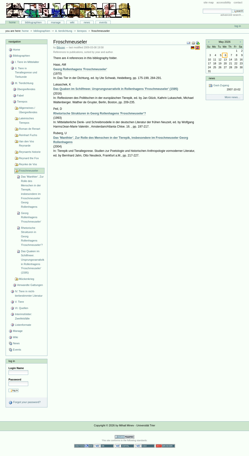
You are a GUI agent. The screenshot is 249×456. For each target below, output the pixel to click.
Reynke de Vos (28, 164)
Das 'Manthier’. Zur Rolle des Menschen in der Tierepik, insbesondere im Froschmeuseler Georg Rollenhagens (32, 191)
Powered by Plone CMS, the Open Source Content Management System (124, 437)
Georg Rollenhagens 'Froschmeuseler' (31, 217)
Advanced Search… (232, 14)
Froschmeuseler (28, 170)
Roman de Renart (29, 128)
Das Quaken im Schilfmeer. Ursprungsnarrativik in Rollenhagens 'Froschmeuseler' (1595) (32, 262)
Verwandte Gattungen (30, 285)
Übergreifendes (26, 89)
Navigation (15, 41)
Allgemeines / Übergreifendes (28, 110)
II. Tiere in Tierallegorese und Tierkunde (26, 72)
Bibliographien (33, 22)
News (87, 22)
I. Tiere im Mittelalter (27, 61)
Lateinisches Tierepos (26, 120)
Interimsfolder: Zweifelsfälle (23, 316)
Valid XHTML (124, 446)
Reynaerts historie (30, 151)
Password (15, 379)
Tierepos (82, 30)
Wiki (72, 22)
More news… (232, 97)
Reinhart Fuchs (28, 135)
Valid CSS (145, 446)
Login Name (16, 368)
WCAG (104, 446)
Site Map (209, 2)
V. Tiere (19, 301)
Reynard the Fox (29, 158)
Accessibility (223, 2)
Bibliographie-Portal (68, 10)
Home (12, 22)
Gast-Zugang (224, 88)
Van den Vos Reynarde (26, 143)
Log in (238, 26)
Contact (238, 2)
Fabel (20, 95)
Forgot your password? (25, 402)
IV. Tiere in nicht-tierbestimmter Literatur (28, 293)
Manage (56, 22)
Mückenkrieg (26, 278)
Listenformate (23, 324)
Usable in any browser (165, 446)
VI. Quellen (21, 308)
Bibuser (61, 47)
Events (103, 22)
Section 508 (84, 446)
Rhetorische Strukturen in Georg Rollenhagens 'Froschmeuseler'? (32, 236)
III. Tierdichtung (63, 30)
